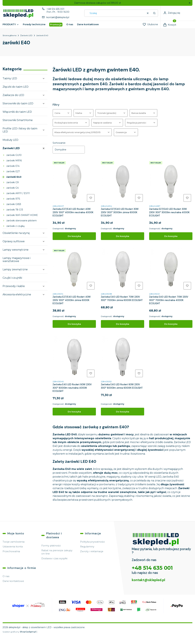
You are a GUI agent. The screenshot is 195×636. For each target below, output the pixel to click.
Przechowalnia (11, 551)
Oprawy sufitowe (14, 241)
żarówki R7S (13, 198)
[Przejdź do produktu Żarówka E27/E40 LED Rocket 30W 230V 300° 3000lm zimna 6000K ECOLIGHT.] (122, 181)
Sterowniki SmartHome (18, 120)
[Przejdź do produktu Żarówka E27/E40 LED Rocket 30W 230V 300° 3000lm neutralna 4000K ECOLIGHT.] (170, 181)
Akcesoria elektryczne (17, 294)
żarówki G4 (12, 187)
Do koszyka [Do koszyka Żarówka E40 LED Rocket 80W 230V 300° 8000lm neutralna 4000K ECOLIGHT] (74, 411)
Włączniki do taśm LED (17, 111)
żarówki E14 (12, 166)
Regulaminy (87, 546)
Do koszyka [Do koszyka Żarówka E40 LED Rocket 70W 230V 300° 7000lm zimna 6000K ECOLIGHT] (122, 324)
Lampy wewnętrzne (15, 249)
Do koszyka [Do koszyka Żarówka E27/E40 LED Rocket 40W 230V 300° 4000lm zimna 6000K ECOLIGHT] (74, 324)
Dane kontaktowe (13, 581)
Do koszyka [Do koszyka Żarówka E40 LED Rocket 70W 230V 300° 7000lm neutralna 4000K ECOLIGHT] (170, 324)
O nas (6, 576)
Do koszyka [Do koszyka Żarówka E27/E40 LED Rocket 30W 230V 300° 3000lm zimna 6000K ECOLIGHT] (122, 236)
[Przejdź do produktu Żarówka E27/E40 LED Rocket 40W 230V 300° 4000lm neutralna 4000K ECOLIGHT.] (74, 181)
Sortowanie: (59, 142)
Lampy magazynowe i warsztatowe (16, 260)
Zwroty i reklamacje (91, 551)
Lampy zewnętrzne (15, 269)
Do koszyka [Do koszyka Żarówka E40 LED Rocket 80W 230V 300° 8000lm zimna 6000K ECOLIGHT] (122, 411)
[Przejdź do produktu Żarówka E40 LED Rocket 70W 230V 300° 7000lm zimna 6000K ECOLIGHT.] (122, 269)
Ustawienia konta (13, 546)
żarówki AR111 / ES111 (18, 193)
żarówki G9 (12, 182)
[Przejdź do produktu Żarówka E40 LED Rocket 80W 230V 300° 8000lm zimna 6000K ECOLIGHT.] (122, 357)
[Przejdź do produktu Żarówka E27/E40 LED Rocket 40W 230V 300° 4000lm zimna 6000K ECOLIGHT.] (74, 269)
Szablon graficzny (20, 632)
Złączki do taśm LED (15, 86)
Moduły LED (10, 139)
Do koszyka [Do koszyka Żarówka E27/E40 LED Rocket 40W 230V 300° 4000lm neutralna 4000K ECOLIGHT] (74, 236)
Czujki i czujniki (12, 277)
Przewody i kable (14, 286)
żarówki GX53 (13, 204)
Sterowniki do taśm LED (18, 103)
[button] (189, 2)
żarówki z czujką (15, 226)
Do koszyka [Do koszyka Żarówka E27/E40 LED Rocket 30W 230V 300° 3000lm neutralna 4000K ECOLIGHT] (170, 236)
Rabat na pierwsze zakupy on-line (56, 552)
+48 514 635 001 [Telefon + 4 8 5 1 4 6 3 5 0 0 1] (55, 9)
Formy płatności (51, 545)
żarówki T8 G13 (14, 209)
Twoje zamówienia (13, 541)
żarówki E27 (13, 171)
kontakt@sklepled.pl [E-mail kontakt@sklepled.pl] (57, 17)
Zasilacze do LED (13, 95)
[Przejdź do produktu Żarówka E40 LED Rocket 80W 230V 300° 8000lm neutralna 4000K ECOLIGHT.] (74, 357)
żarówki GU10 (14, 155)
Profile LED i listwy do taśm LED (20, 130)
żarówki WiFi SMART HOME (22, 215)
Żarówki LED (26, 35)
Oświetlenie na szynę (16, 233)
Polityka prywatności (92, 541)
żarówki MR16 (14, 160)
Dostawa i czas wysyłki (54, 558)
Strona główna (9, 35)
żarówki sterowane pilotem (21, 220)
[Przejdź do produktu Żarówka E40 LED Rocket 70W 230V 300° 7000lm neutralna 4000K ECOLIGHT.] (170, 269)
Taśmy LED (10, 78)
